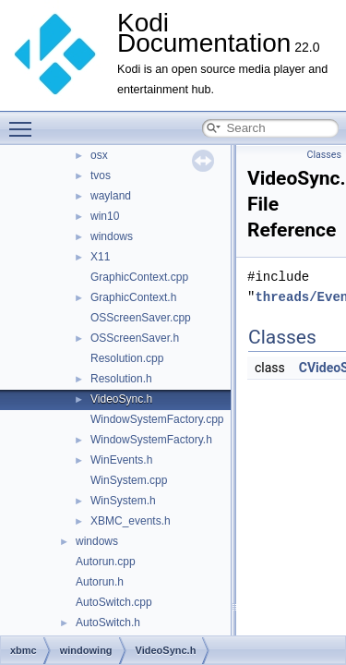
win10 (104, 216)
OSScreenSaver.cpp (140, 317)
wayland (110, 195)
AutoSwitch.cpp (114, 602)
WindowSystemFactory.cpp (157, 419)
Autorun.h (100, 581)
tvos (100, 175)
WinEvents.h (121, 459)
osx (99, 155)
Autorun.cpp (106, 561)
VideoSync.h (121, 399)
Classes (324, 155)
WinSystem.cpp (128, 480)
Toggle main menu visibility (25, 121)
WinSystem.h (123, 500)
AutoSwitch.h (108, 622)
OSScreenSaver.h (134, 338)
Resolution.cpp (126, 358)
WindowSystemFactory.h (151, 439)
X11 (100, 256)
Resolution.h (121, 378)
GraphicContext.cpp (139, 277)
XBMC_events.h (130, 520)
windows (111, 236)
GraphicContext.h (133, 297)
